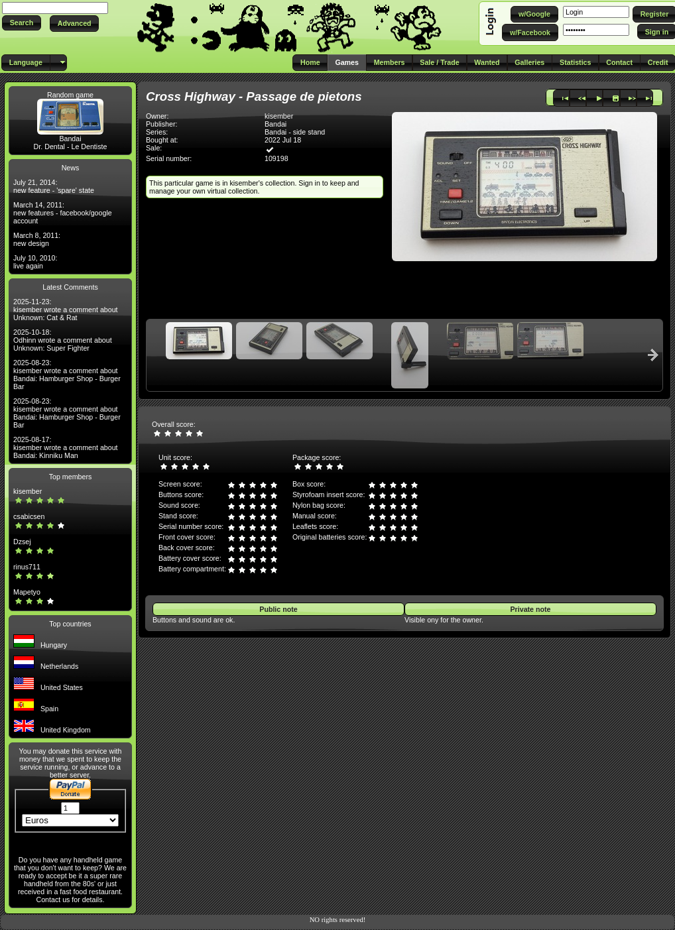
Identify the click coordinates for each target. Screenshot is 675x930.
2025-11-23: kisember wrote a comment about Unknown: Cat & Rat (65, 309)
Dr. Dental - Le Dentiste (70, 146)
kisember (27, 491)
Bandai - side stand (295, 132)
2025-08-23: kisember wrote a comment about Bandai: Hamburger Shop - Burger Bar (67, 374)
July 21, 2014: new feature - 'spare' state (53, 186)
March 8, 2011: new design (36, 239)
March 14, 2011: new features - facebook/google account (62, 213)
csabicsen (28, 516)
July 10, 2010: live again (35, 262)
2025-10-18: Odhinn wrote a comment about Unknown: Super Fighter (62, 340)
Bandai (70, 139)
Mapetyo (26, 592)
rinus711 (26, 567)
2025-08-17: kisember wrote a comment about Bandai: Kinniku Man (65, 447)
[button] (21, 22)
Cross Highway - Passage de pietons (254, 96)
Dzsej (22, 542)
